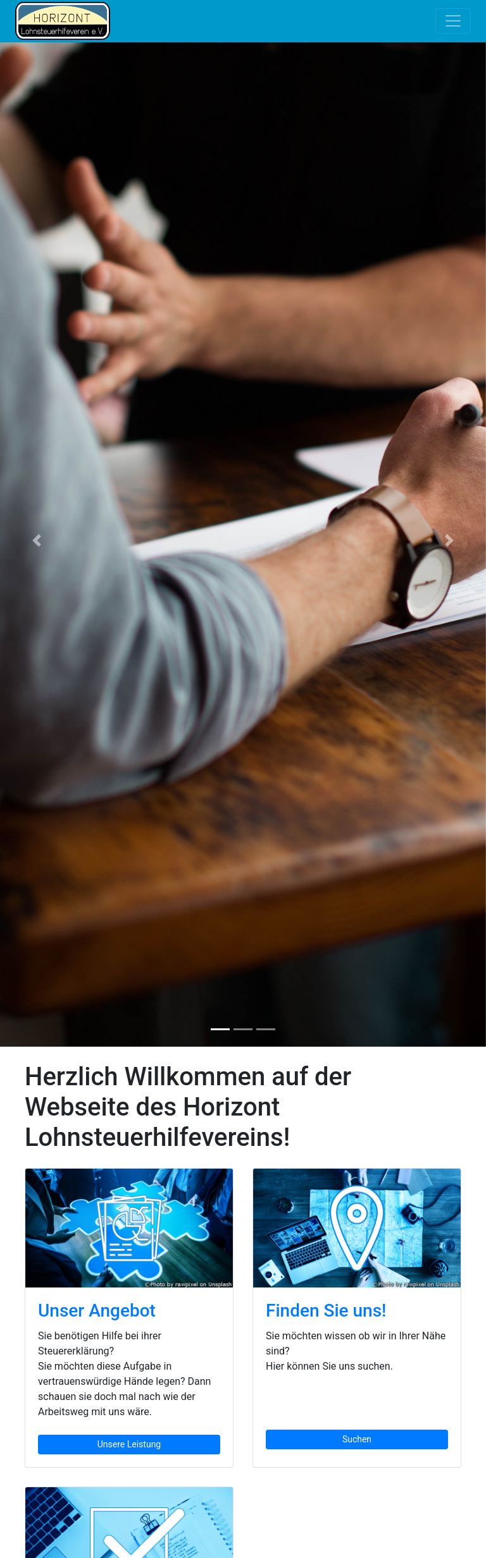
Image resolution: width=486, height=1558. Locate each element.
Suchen (356, 1439)
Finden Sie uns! (326, 1310)
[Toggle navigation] (453, 20)
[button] (36, 540)
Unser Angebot (97, 1310)
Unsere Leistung (129, 1444)
